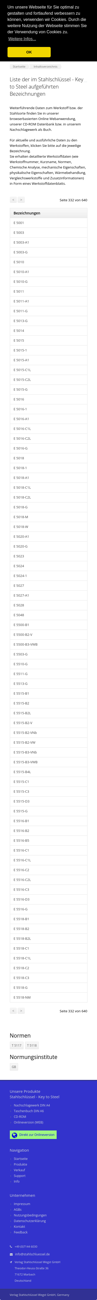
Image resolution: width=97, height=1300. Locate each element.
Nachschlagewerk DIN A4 (32, 1105)
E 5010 (19, 262)
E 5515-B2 (21, 703)
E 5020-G (21, 546)
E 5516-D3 (21, 899)
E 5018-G (21, 507)
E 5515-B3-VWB (26, 762)
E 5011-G (21, 311)
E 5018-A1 (21, 477)
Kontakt (19, 1226)
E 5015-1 (20, 350)
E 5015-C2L (22, 379)
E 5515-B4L (22, 771)
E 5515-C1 (21, 781)
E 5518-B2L (22, 938)
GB (14, 1067)
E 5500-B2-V (23, 634)
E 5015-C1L (22, 369)
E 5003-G (21, 252)
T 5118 (32, 1045)
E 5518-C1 (21, 948)
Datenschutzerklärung (30, 1221)
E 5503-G (21, 654)
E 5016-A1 (21, 418)
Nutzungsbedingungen (30, 1215)
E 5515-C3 (21, 791)
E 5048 (19, 615)
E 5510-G (21, 664)
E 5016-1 (20, 409)
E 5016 (19, 399)
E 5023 (19, 556)
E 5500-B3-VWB (26, 644)
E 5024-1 (20, 575)
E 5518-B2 (21, 928)
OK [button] (29, 52)
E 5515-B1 (21, 693)
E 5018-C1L (22, 487)
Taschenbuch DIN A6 (29, 1111)
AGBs (18, 1209)
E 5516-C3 (21, 889)
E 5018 (19, 458)
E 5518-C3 (21, 977)
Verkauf (19, 1170)
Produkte (20, 1164)
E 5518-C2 (21, 968)
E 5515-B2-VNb (25, 732)
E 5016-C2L (22, 438)
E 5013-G (21, 320)
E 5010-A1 (21, 271)
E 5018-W (21, 526)
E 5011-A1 (21, 301)
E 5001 (19, 222)
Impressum (22, 1204)
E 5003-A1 (21, 242)
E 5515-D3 (21, 801)
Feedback (21, 1232)
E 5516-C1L (22, 860)
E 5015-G (21, 389)
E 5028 (19, 605)
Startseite (21, 1159)
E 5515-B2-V (23, 722)
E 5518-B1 (21, 919)
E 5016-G (21, 448)
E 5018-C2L (22, 497)
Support (20, 1176)
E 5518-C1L (22, 958)
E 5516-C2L (22, 879)
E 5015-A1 (21, 360)
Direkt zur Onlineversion (33, 1135)
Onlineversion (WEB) (28, 1122)
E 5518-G (21, 987)
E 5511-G (21, 673)
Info (17, 1181)
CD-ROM (20, 1116)
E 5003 (19, 232)
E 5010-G (21, 281)
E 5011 (19, 291)
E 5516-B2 (21, 830)
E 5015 (19, 340)
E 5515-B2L (22, 713)
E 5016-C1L (22, 428)
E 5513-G (21, 683)
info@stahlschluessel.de (32, 1254)
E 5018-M (21, 517)
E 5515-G (21, 811)
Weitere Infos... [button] (22, 39)
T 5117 (16, 1045)
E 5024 (19, 566)
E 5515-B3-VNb (25, 752)
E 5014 (19, 330)
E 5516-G (21, 909)
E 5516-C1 (21, 850)
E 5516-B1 (21, 820)
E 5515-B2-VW (24, 742)
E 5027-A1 (21, 595)
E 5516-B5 (21, 840)
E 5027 (19, 585)
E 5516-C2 (21, 870)
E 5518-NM (22, 997)
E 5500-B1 (21, 624)
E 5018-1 (20, 468)
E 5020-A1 (21, 536)
